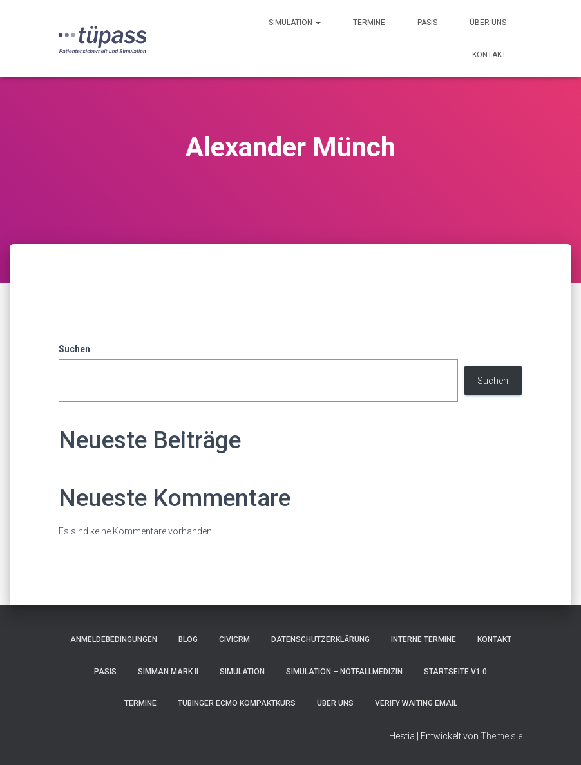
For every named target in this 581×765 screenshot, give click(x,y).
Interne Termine (423, 639)
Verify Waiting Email (416, 703)
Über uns (488, 22)
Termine (369, 22)
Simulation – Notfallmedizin (344, 671)
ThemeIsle (501, 736)
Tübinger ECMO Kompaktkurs (237, 703)
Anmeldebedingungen (113, 639)
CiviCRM (234, 639)
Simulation (295, 22)
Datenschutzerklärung (320, 639)
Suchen (74, 349)
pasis (427, 22)
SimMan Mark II (168, 671)
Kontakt (489, 54)
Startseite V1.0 (455, 671)
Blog (188, 639)
